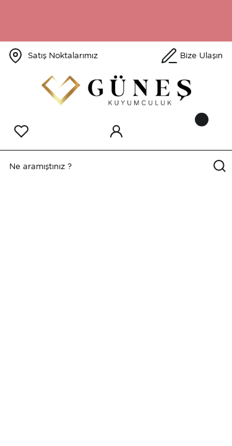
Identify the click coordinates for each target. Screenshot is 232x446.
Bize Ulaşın (201, 55)
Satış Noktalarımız (63, 55)
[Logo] (116, 90)
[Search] (116, 166)
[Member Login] (116, 131)
